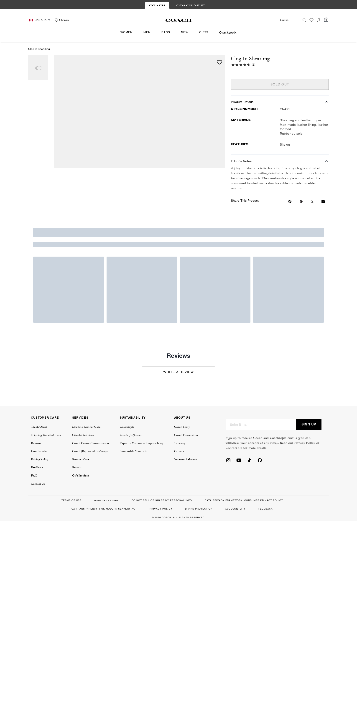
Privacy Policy (304, 443)
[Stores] (61, 20)
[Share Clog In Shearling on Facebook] (290, 201)
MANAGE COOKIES (106, 500)
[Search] (286, 20)
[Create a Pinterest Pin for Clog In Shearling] (301, 201)
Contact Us (234, 448)
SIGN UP (308, 424)
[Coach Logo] (179, 20)
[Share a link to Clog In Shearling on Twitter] (312, 201)
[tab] (157, 5)
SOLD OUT (279, 84)
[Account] (318, 20)
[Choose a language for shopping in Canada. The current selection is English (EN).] (40, 20)
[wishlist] (219, 62)
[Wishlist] (311, 20)
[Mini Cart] (326, 19)
